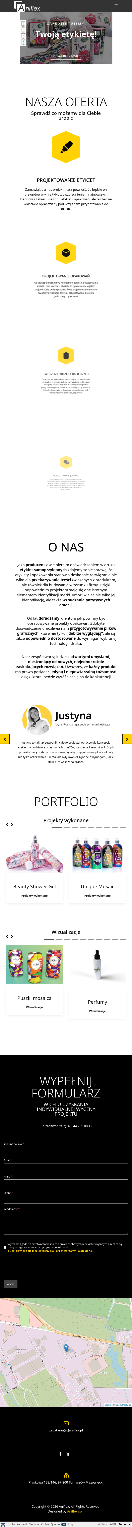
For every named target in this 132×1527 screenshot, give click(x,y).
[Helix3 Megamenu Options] (115, 6)
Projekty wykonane (34, 895)
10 (123, 939)
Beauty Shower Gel (34, 886)
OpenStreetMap (123, 1405)
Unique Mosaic (97, 886)
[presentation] (34, 1268)
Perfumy (97, 1001)
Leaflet (108, 1405)
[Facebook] (62, 1454)
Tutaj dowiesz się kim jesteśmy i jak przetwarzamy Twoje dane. (50, 1251)
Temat (8, 1192)
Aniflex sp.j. (75, 1511)
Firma (8, 1176)
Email (8, 1160)
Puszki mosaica (34, 998)
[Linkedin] (69, 1454)
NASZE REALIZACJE (66, 56)
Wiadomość (12, 1209)
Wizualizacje (34, 1007)
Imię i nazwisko (14, 1144)
